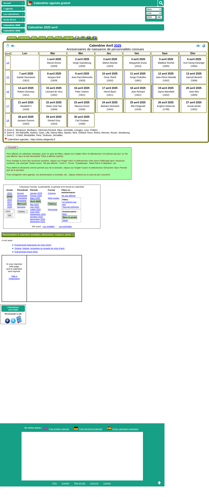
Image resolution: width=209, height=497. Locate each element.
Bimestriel (21, 200)
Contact (107, 483)
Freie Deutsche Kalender (90, 429)
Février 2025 (36, 195)
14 (7, 62)
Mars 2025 (35, 198)
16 (7, 91)
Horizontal (52, 209)
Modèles (12, 38)
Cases (42, 38)
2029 (9, 207)
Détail (65, 220)
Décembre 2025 (37, 221)
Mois (34, 38)
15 (7, 77)
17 (7, 106)
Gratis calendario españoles (125, 429)
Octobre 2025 (36, 217)
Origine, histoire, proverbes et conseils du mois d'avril (39, 248)
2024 (9, 193)
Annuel (20, 193)
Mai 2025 (34, 204)
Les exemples (65, 226)
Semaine (21, 207)
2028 (9, 204)
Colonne (52, 193)
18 (7, 120)
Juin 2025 (34, 207)
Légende (68, 38)
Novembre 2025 (37, 219)
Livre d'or (94, 483)
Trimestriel (22, 198)
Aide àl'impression (14, 277)
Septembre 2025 (38, 214)
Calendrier (24, 38)
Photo (59, 38)
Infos (50, 38)
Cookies (65, 483)
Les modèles (49, 226)
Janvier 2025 (36, 193)
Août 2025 (35, 212)
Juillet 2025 (35, 209)
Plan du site (79, 483)
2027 (9, 202)
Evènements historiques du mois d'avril (33, 245)
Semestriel (22, 195)
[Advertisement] (84, 14)
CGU (54, 483)
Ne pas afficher (69, 195)
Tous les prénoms (70, 207)
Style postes (53, 198)
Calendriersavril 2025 (13, 308)
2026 (9, 200)
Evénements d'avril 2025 (26, 252)
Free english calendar (59, 429)
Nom (64, 214)
